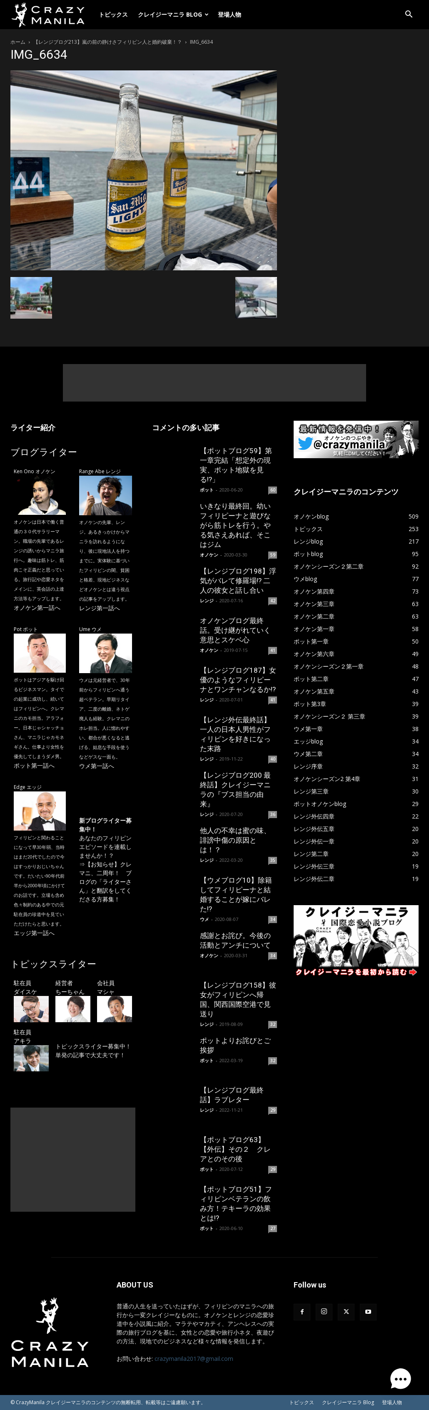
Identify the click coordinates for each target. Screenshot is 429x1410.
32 (272, 1024)
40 (272, 759)
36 (272, 814)
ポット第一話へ (34, 765)
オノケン (209, 555)
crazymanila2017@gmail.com (194, 1359)
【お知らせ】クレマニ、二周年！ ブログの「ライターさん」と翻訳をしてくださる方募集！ (105, 881)
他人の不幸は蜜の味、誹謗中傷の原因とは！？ (235, 840)
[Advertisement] (214, 383)
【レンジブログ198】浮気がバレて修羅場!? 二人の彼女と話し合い (238, 580)
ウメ (204, 919)
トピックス (113, 14)
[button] (409, 15)
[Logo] (52, 14)
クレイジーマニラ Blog (173, 14)
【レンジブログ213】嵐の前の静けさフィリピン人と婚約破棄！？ (107, 41)
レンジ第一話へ (99, 608)
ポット (207, 490)
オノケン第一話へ (37, 607)
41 (272, 650)
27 (272, 1228)
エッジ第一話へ (34, 933)
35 (272, 860)
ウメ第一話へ (96, 766)
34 (272, 919)
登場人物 (229, 14)
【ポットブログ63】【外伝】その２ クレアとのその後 (235, 1149)
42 (272, 601)
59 (272, 555)
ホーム (17, 41)
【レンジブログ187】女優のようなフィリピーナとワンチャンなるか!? (238, 680)
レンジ (207, 600)
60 (272, 490)
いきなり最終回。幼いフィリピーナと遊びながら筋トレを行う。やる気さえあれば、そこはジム (235, 525)
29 (272, 1110)
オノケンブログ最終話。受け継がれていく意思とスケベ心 (235, 630)
